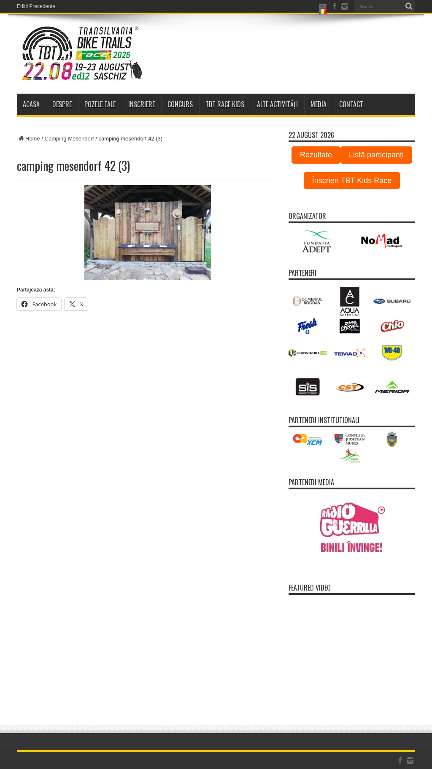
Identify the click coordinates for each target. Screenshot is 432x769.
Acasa (31, 104)
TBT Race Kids (224, 104)
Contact (351, 104)
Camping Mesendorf (69, 138)
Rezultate (316, 155)
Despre (62, 104)
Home (28, 138)
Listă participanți (376, 155)
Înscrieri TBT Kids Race (352, 180)
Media (318, 104)
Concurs (180, 104)
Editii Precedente (36, 6)
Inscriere (141, 104)
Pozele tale (100, 104)
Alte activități (277, 104)
